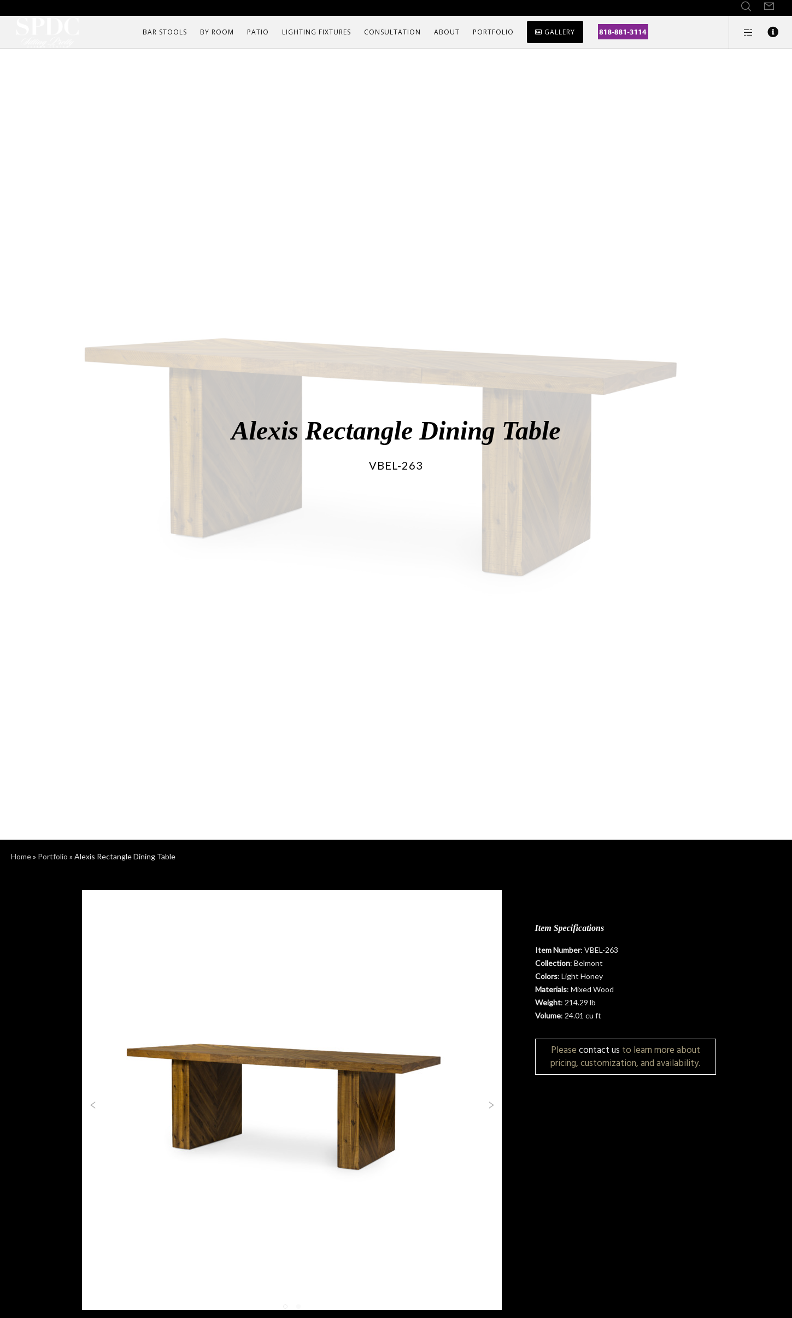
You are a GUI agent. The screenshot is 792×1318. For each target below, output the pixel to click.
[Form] (769, 6)
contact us (599, 1049)
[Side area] (741, 32)
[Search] (746, 6)
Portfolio (53, 856)
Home (21, 856)
